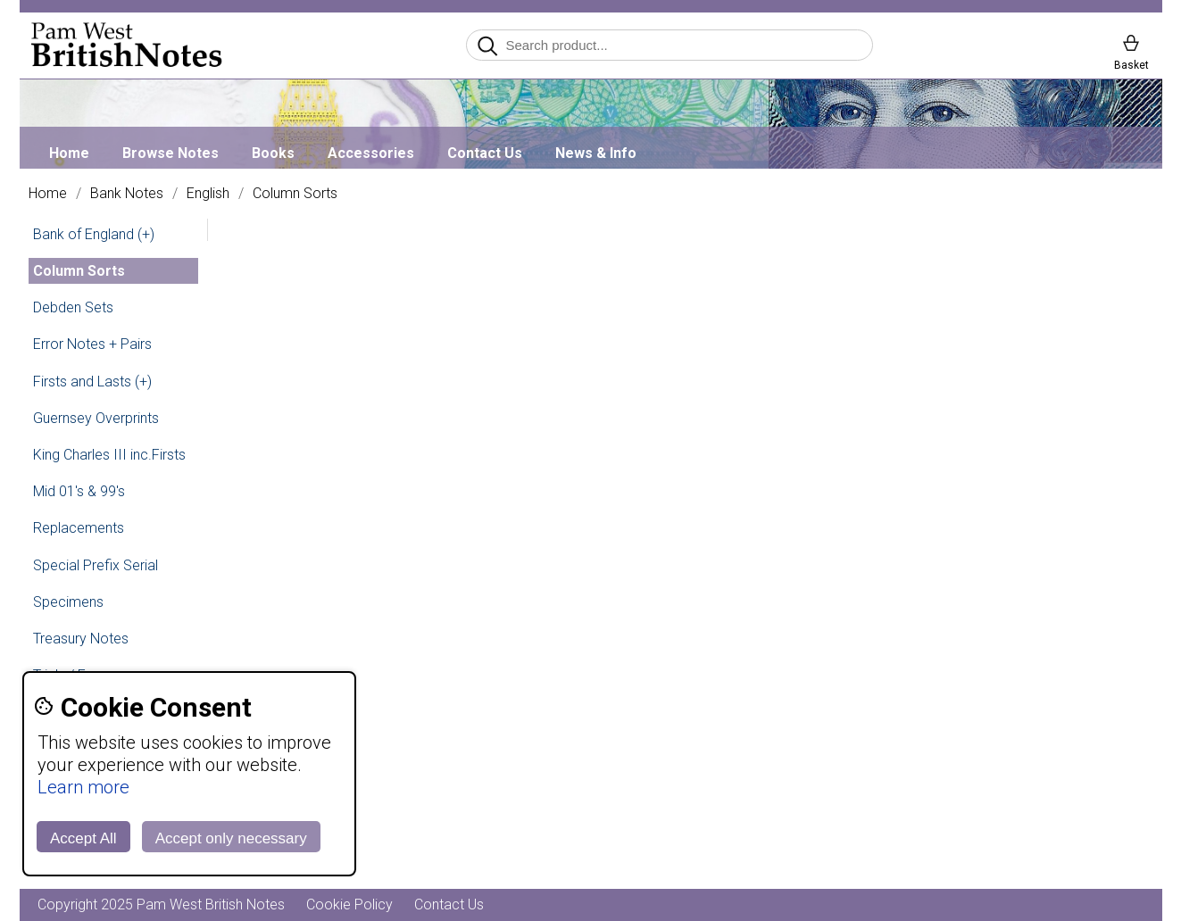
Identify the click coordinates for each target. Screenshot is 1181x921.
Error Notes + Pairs (92, 344)
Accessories (371, 153)
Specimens (68, 601)
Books (273, 153)
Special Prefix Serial (95, 565)
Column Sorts (295, 194)
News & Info (595, 153)
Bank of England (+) (93, 234)
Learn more (83, 787)
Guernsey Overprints (96, 418)
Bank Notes (126, 194)
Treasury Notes (81, 638)
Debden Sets (73, 307)
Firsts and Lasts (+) (92, 381)
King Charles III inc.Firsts (109, 454)
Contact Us (484, 153)
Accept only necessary (231, 838)
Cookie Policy (349, 904)
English (208, 194)
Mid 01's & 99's (79, 491)
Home (69, 153)
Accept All (83, 838)
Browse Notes (170, 153)
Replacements (78, 527)
